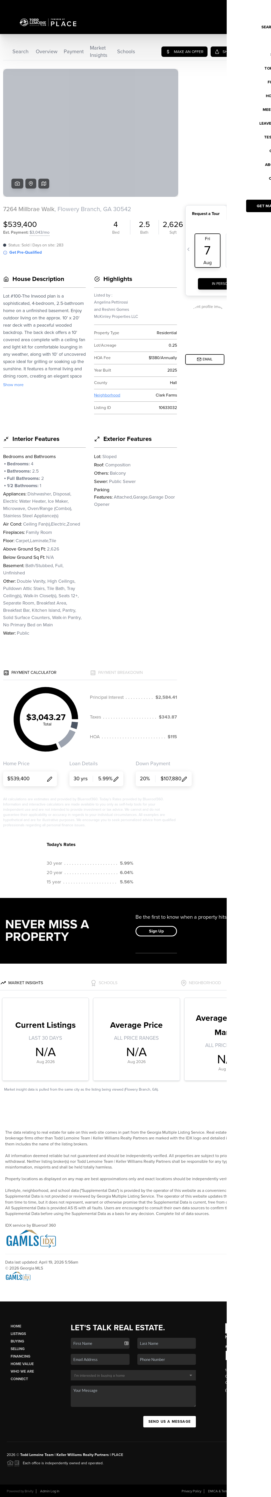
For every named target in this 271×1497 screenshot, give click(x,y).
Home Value (22, 1364)
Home (16, 1326)
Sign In (250, 5)
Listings (18, 1334)
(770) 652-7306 (238, 1390)
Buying (17, 1341)
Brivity (29, 1491)
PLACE (117, 1455)
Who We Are (22, 1371)
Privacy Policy (191, 1491)
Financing (20, 1356)
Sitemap (258, 1491)
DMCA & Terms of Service (226, 1491)
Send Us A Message (169, 1421)
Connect (19, 1379)
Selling (18, 1349)
